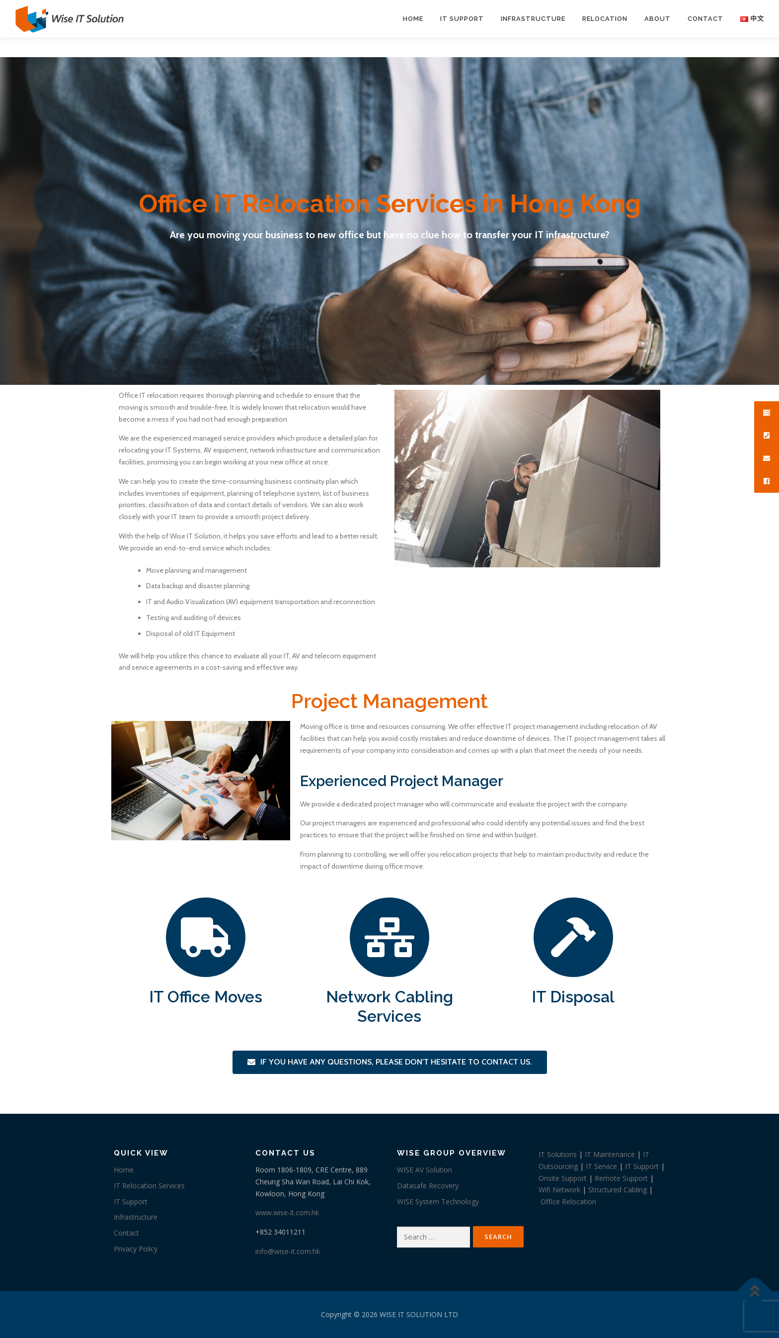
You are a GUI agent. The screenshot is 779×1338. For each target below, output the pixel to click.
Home (413, 18)
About (657, 18)
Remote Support (621, 1178)
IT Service (601, 1166)
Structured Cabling (617, 1189)
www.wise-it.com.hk (287, 1212)
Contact (705, 18)
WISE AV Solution (424, 1169)
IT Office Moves (205, 996)
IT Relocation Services (149, 1185)
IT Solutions (558, 1154)
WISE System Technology (438, 1201)
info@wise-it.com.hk (287, 1251)
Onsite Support (563, 1178)
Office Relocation (568, 1201)
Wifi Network (559, 1189)
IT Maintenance (610, 1154)
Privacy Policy (135, 1248)
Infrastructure (533, 18)
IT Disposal (573, 996)
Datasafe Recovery (428, 1185)
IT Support (462, 18)
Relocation (604, 18)
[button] (390, 1062)
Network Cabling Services (389, 1006)
